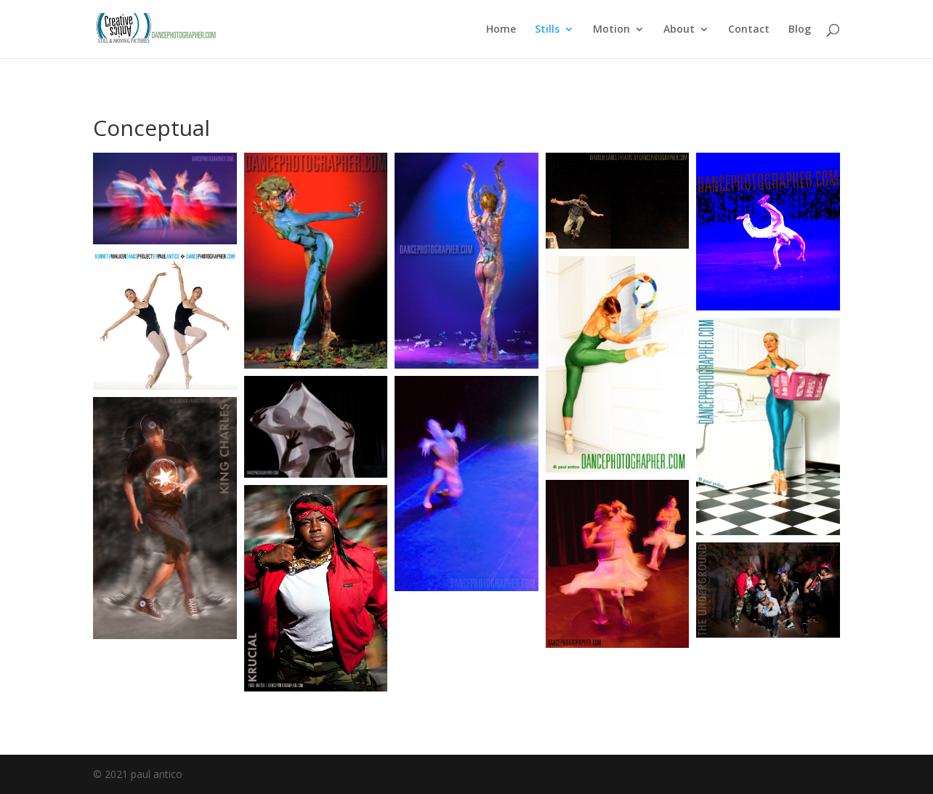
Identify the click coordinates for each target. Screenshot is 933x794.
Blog (799, 30)
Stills (547, 30)
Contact (749, 30)
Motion (611, 30)
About (679, 30)
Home (501, 30)
